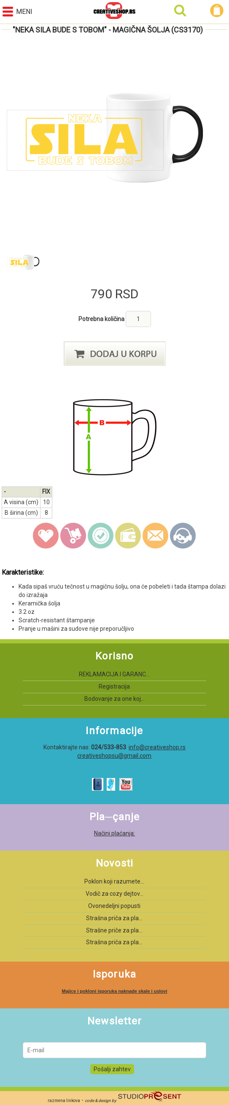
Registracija (114, 686)
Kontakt (183, 536)
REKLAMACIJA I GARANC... (114, 674)
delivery (73, 536)
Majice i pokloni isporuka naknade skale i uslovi (114, 991)
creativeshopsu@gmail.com (114, 755)
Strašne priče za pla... (114, 930)
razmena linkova (64, 1100)
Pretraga (180, 10)
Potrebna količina (102, 319)
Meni (17, 12)
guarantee (101, 536)
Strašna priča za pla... (114, 918)
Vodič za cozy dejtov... (114, 893)
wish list (46, 536)
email (156, 536)
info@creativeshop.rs (157, 747)
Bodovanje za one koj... (114, 698)
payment (128, 536)
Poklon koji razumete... (114, 881)
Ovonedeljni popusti (114, 905)
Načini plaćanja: (114, 833)
